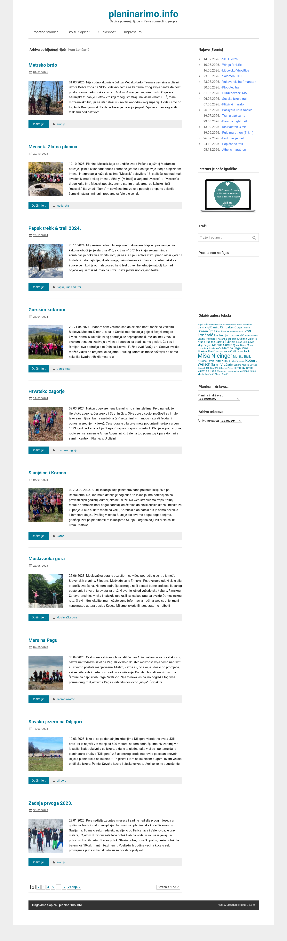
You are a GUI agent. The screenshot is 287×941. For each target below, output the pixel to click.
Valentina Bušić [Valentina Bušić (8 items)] (207, 370)
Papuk (60, 287)
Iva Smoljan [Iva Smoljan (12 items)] (221, 335)
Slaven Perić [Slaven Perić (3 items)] (226, 368)
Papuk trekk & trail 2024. (54, 228)
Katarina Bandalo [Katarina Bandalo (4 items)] (227, 339)
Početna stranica (46, 32)
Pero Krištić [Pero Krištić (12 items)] (222, 361)
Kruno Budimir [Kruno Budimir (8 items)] (206, 341)
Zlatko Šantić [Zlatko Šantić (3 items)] (221, 374)
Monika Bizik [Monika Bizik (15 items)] (242, 356)
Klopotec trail (231, 87)
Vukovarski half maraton (239, 82)
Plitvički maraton (233, 104)
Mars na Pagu (42, 640)
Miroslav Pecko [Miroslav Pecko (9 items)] (242, 351)
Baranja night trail (234, 121)
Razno (60, 536)
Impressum (133, 32)
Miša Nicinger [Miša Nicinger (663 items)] (215, 355)
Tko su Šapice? (78, 32)
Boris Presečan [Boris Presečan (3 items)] (244, 324)
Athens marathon (234, 149)
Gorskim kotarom (46, 309)
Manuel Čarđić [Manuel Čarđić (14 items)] (222, 345)
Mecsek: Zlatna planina (52, 146)
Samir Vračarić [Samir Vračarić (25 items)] (222, 364)
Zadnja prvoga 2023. (50, 803)
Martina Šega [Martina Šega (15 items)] (231, 348)
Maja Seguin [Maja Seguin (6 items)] (204, 345)
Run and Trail (73, 287)
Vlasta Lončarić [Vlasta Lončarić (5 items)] (206, 374)
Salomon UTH (232, 76)
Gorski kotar (64, 369)
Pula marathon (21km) (237, 132)
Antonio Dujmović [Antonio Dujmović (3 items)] (227, 324)
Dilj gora (61, 780)
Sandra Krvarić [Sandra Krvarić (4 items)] (241, 364)
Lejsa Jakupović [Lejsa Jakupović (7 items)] (245, 341)
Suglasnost (107, 32)
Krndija (61, 124)
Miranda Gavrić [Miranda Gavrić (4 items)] (224, 351)
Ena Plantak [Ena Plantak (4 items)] (222, 331)
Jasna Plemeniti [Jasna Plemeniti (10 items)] (207, 338)
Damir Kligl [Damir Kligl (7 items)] (204, 327)
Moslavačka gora (46, 558)
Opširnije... (39, 124)
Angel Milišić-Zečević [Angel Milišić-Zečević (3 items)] (208, 324)
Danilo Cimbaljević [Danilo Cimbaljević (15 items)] (223, 327)
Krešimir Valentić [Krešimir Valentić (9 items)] (247, 338)
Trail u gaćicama (233, 116)
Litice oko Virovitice (235, 70)
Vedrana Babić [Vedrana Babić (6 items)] (248, 371)
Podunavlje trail (233, 138)
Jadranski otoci (66, 699)
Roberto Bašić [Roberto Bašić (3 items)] (237, 361)
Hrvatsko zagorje (46, 391)
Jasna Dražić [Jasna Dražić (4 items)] (237, 335)
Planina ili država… (211, 395)
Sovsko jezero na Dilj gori (55, 721)
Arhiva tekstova (208, 421)
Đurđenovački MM (235, 93)
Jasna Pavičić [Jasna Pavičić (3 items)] (251, 335)
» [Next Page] (64, 887)
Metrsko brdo (42, 65)
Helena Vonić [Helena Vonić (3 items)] (236, 331)
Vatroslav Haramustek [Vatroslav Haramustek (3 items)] (228, 371)
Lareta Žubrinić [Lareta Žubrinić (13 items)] (225, 342)
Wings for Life (232, 65)
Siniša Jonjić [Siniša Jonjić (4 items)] (213, 368)
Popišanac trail (232, 144)
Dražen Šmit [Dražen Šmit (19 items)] (206, 331)
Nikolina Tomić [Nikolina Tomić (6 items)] (206, 360)
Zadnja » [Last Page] (74, 887)
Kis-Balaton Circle (234, 127)
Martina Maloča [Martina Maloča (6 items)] (212, 348)
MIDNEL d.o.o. (247, 905)
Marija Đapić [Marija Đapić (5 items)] (239, 345)
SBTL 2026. (230, 59)
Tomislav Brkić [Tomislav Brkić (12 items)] (243, 368)
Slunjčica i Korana (47, 473)
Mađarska (63, 205)
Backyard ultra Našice (237, 110)
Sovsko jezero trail (234, 99)
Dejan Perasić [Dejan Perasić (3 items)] (243, 327)
